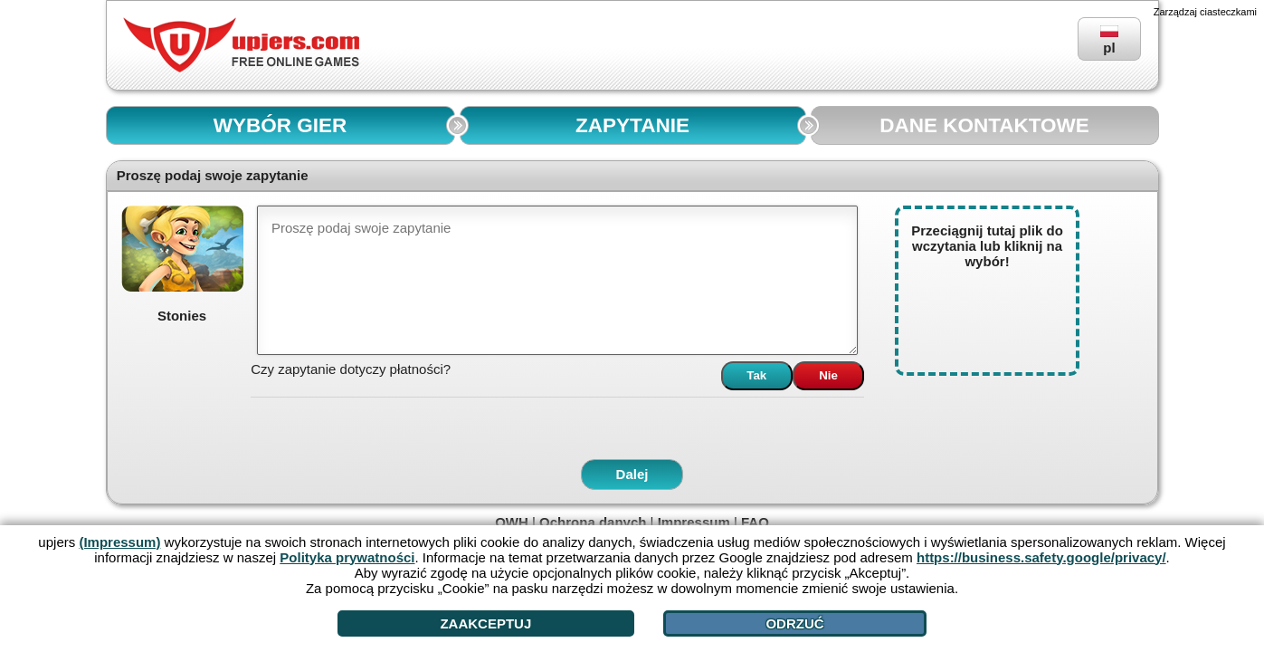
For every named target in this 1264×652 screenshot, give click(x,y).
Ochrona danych (592, 522)
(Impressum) (119, 542)
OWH (511, 522)
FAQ (755, 522)
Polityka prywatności (347, 557)
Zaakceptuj (485, 623)
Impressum (694, 522)
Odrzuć (794, 623)
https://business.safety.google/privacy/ (1041, 557)
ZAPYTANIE (632, 125)
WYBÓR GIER (280, 125)
